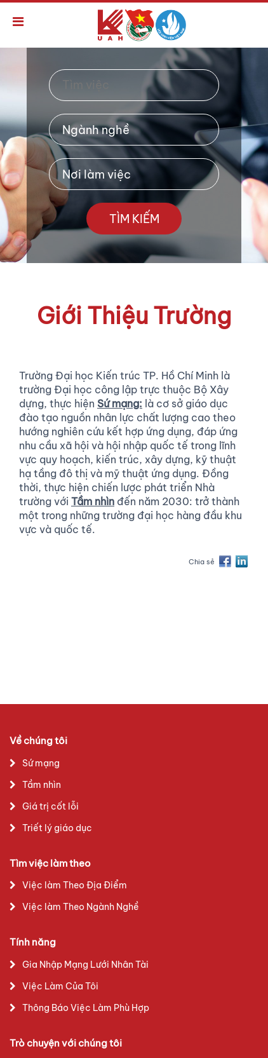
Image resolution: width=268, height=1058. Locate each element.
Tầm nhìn (41, 784)
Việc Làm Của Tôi (60, 986)
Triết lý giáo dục (57, 828)
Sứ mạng (41, 763)
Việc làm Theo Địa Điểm (74, 885)
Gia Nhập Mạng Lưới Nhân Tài (85, 964)
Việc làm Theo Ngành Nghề (80, 906)
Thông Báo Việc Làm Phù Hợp (85, 1008)
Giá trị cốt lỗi (50, 806)
